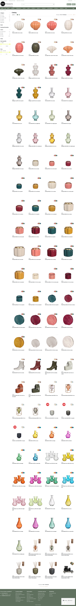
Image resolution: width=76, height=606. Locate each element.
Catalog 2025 (70, 0)
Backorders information (20, 0)
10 (73, 14)
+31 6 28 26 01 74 (4, 593)
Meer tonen (2, 22)
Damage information (12, 0)
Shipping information (4, 0)
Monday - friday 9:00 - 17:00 (6, 594)
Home (1, 10)
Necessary (65, 600)
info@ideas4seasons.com (6, 595)
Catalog (4, 10)
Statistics (71, 600)
